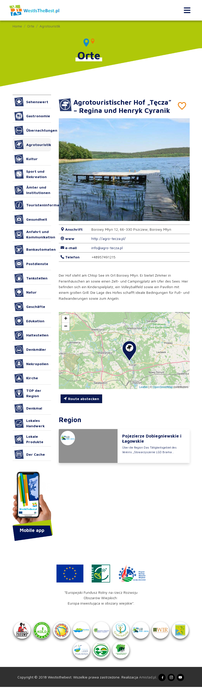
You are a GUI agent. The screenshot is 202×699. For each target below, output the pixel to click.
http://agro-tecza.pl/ (108, 247)
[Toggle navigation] (187, 10)
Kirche (26, 378)
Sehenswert (31, 101)
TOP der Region (28, 393)
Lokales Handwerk (29, 423)
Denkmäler (30, 349)
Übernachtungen (32, 130)
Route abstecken (81, 407)
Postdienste (31, 263)
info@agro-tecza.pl (107, 256)
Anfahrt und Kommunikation (32, 234)
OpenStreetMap (163, 394)
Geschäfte (29, 306)
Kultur (26, 158)
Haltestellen (31, 335)
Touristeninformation (32, 205)
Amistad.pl (144, 688)
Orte (30, 26)
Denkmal (28, 408)
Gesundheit (30, 219)
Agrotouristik (50, 26)
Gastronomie (32, 116)
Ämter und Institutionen (32, 190)
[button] (180, 178)
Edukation (29, 320)
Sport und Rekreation (30, 174)
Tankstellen (31, 278)
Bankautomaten (32, 249)
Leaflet (143, 394)
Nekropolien (31, 363)
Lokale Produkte (29, 439)
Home (17, 26)
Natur (25, 292)
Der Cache (29, 454)
